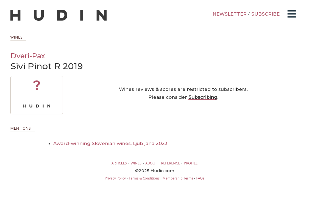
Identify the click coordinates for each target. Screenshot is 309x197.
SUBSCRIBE (265, 14)
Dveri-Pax (27, 55)
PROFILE (190, 163)
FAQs (200, 178)
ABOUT (151, 163)
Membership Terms (178, 178)
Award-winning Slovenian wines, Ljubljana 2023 (110, 143)
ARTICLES (119, 163)
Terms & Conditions (144, 178)
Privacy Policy (115, 178)
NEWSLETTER (230, 14)
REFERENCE (170, 163)
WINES (136, 163)
